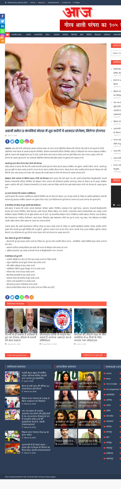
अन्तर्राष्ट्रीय (38, 34)
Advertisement (53, 2)
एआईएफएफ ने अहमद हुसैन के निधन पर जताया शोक (95, 355)
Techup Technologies (47, 477)
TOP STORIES (111, 384)
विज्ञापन (98, 34)
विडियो (88, 34)
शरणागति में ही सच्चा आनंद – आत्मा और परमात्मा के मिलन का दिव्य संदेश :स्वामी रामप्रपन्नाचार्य (36, 447)
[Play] (114, 205)
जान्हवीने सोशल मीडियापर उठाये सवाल (97, 422)
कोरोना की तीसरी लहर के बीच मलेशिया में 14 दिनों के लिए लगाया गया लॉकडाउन (90, 337)
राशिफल (107, 34)
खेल (81, 34)
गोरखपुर (109, 448)
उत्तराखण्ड (109, 421)
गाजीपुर (109, 442)
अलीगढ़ (109, 400)
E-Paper (77, 2)
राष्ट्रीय (28, 34)
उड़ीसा (108, 410)
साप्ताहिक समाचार (66, 366)
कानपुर (109, 432)
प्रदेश (47, 34)
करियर (65, 34)
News (108, 378)
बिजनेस (74, 34)
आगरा (108, 405)
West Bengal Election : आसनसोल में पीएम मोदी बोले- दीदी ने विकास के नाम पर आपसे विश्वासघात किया (19, 355)
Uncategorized (112, 389)
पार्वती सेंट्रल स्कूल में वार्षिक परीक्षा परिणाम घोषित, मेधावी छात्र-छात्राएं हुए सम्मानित (34, 376)
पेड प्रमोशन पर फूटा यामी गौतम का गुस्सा (74, 383)
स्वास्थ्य (56, 34)
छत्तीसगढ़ (109, 453)
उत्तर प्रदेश (109, 416)
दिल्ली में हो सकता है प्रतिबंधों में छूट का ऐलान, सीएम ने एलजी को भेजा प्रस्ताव (21, 337)
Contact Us (66, 2)
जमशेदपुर (109, 458)
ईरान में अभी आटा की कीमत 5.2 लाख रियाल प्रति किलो (35, 387)
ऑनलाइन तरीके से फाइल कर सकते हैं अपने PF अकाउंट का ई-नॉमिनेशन (56, 337)
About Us (41, 2)
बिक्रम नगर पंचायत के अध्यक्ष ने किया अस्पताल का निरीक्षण (35, 399)
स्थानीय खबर (16, 34)
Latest (109, 373)
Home (33, 2)
